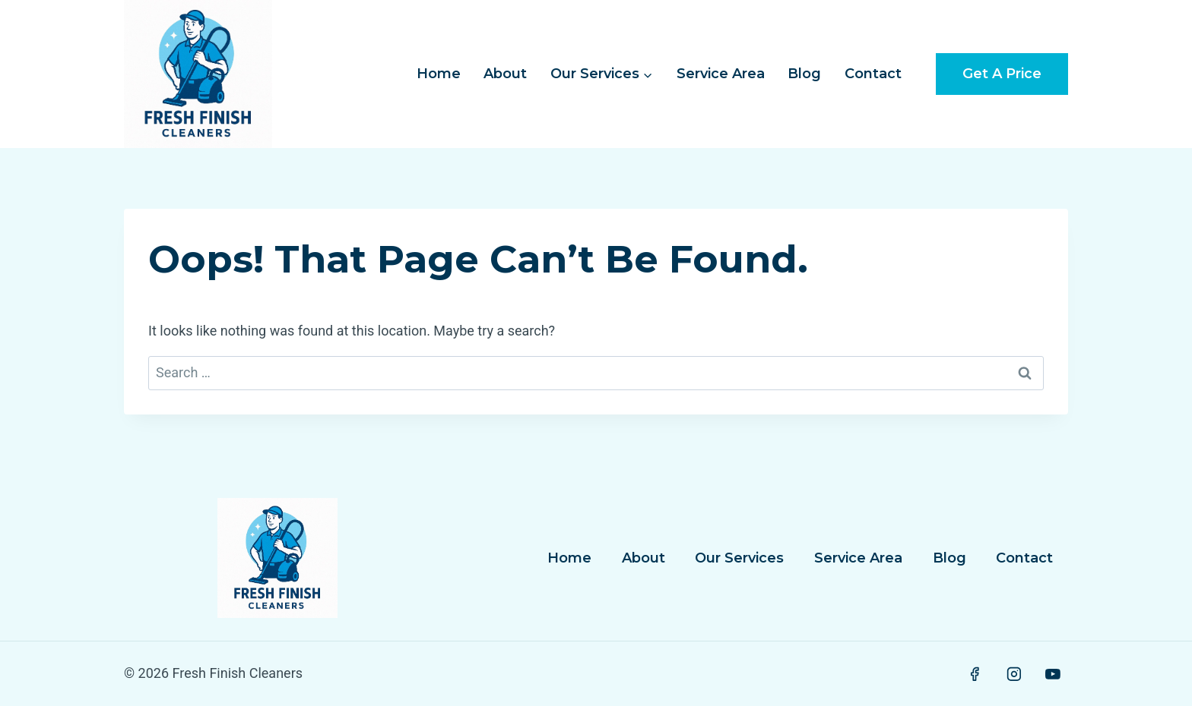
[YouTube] (1053, 674)
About (505, 73)
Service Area (721, 73)
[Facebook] (974, 674)
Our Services (739, 558)
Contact (873, 73)
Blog (804, 73)
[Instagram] (1014, 674)
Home (439, 73)
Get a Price (1001, 73)
